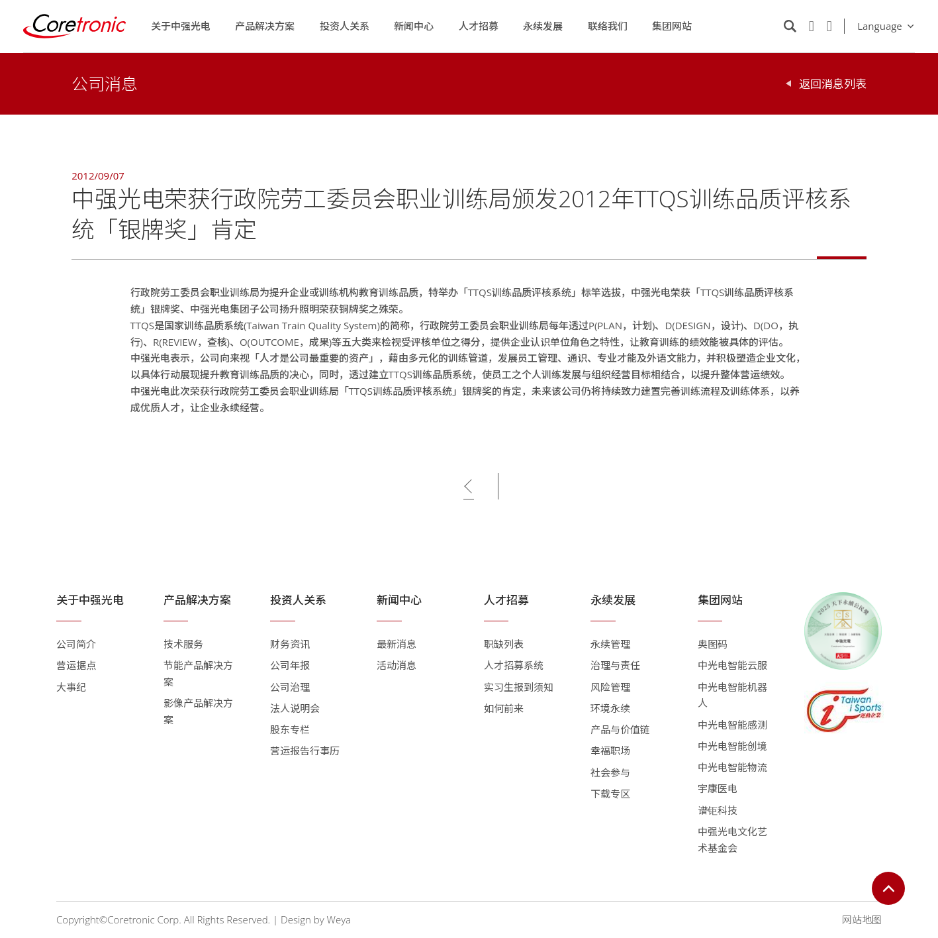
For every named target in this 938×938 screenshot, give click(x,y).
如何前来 (504, 708)
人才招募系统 (513, 665)
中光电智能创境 (732, 746)
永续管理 (610, 644)
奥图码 (712, 644)
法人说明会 (295, 708)
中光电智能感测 (732, 724)
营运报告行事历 (305, 750)
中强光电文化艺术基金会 (732, 840)
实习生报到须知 (518, 687)
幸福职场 (610, 750)
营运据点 (76, 665)
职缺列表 (504, 644)
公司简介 (76, 644)
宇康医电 (717, 788)
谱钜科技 (717, 810)
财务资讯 (290, 644)
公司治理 (290, 687)
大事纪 (71, 687)
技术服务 (183, 644)
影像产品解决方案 (198, 711)
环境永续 (610, 708)
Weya (339, 919)
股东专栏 (290, 729)
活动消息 (396, 665)
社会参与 (610, 772)
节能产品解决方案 (198, 673)
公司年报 (290, 665)
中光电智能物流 (732, 767)
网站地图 (862, 919)
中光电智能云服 (732, 665)
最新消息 (396, 644)
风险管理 (610, 687)
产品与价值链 (620, 729)
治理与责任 (615, 665)
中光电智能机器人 (732, 695)
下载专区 (610, 793)
